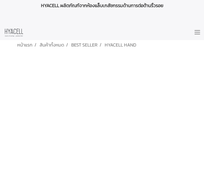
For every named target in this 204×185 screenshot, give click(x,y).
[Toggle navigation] (197, 32)
